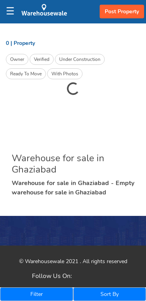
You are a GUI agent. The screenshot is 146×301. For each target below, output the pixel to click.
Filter (36, 294)
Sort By (109, 294)
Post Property (122, 11)
